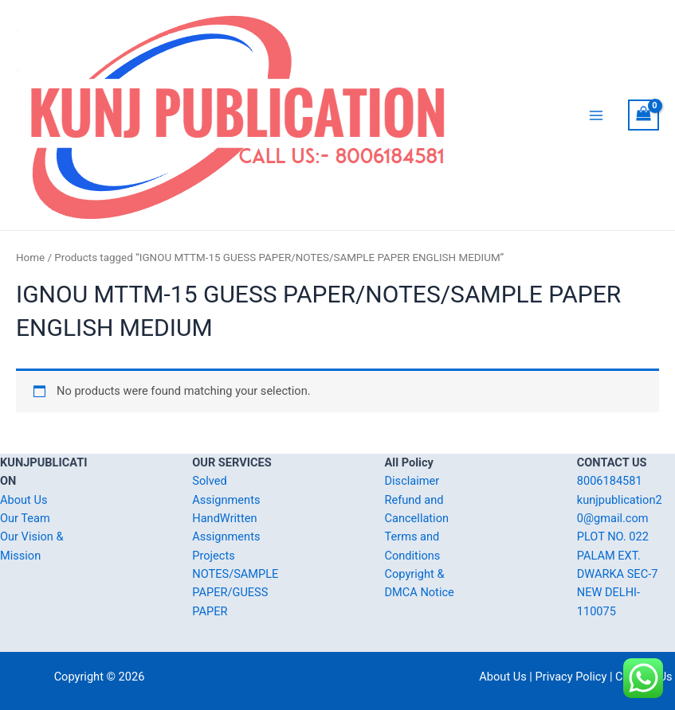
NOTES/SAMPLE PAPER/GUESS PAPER (235, 592)
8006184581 (609, 481)
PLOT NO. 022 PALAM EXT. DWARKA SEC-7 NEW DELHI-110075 (617, 573)
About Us (23, 500)
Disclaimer (412, 481)
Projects (213, 555)
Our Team (25, 518)
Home (30, 257)
